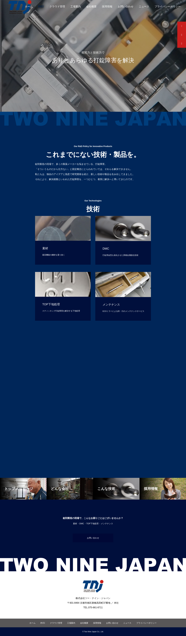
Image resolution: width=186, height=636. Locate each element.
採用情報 (107, 6)
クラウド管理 (57, 6)
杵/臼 (41, 6)
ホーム (29, 6)
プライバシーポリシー (168, 6)
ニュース (144, 6)
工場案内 (75, 6)
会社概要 (91, 6)
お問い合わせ (125, 6)
